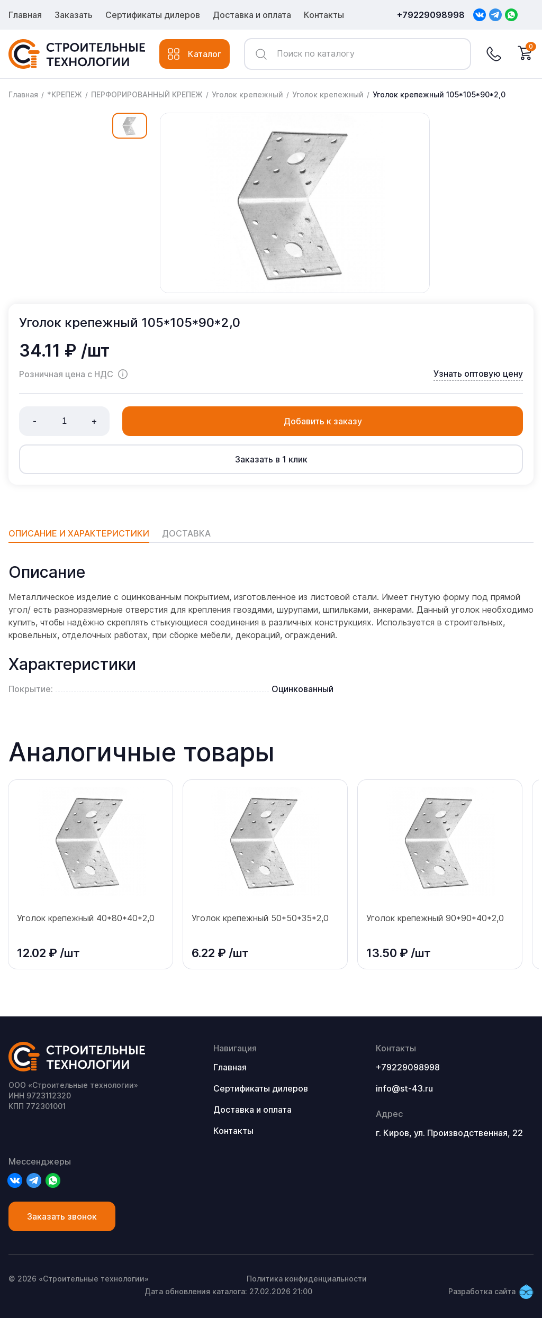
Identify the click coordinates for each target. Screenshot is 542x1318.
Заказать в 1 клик (271, 459)
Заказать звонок (62, 1216)
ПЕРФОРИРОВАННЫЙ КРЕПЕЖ (147, 94)
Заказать (74, 15)
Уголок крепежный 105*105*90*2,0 (439, 94)
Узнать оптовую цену (478, 373)
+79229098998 (431, 15)
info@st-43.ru (404, 1088)
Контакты (324, 15)
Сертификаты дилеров (152, 15)
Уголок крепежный (247, 94)
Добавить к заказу (323, 421)
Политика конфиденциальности (307, 1278)
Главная (25, 15)
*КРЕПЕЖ (64, 94)
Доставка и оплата (252, 15)
